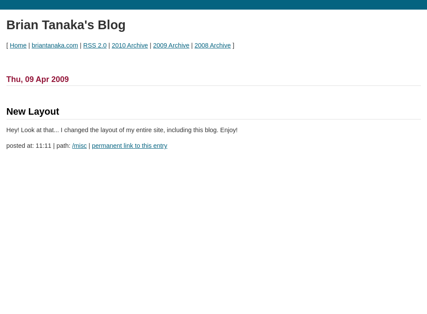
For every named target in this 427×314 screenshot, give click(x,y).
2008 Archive (213, 45)
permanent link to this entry (129, 145)
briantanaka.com (55, 45)
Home (18, 45)
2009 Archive (171, 45)
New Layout (33, 111)
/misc (79, 145)
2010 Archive (130, 45)
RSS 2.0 (95, 45)
